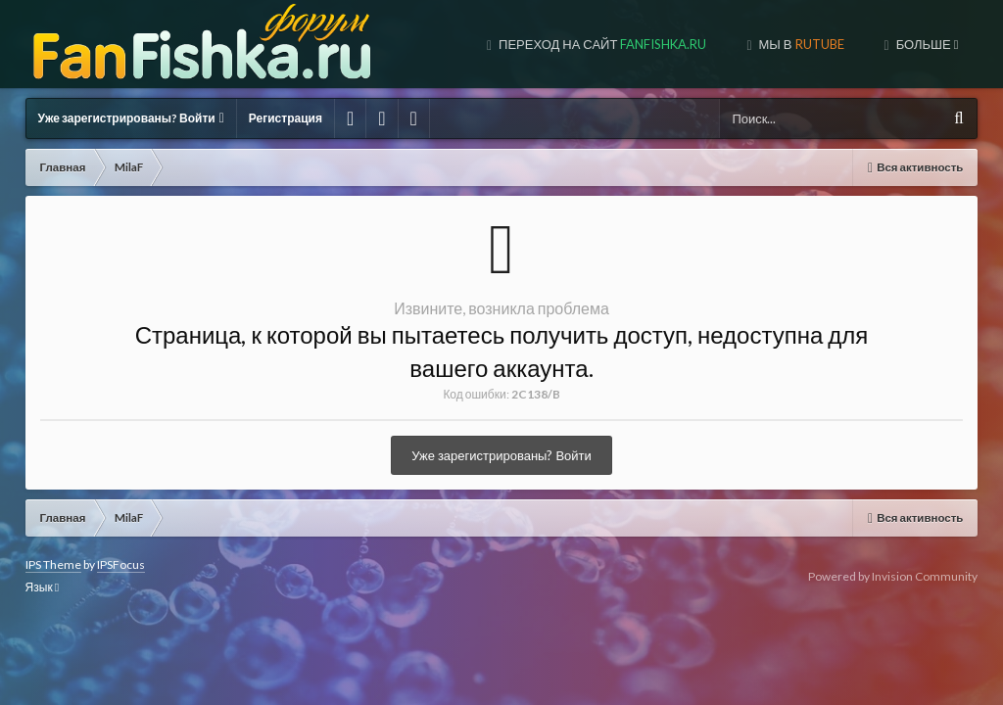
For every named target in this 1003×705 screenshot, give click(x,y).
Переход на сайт (463, 44)
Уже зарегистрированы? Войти (131, 118)
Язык (42, 587)
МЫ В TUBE (804, 44)
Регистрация (285, 118)
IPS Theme (53, 564)
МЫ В (662, 44)
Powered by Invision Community (893, 576)
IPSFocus (121, 564)
